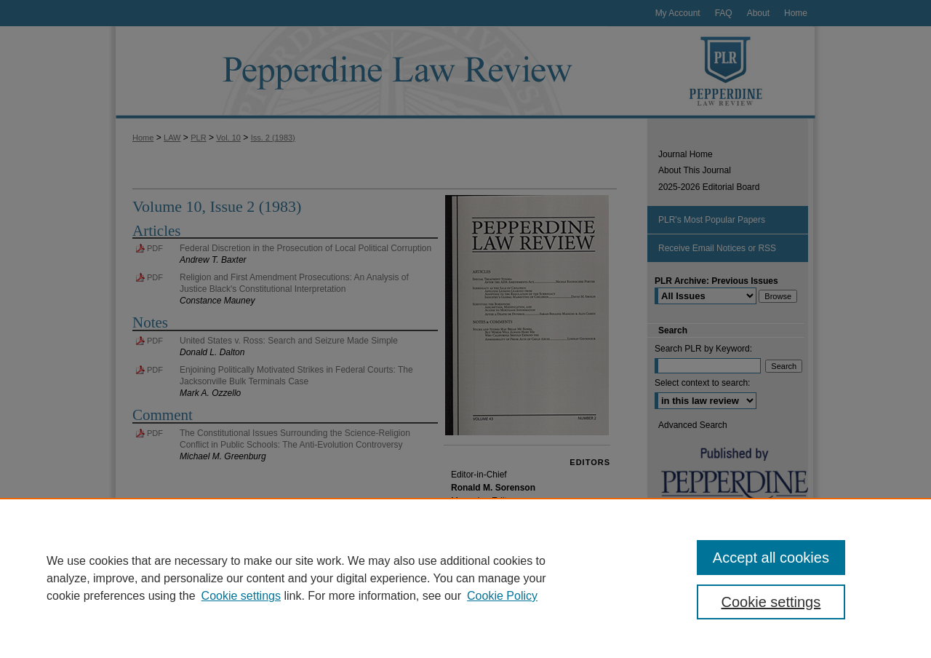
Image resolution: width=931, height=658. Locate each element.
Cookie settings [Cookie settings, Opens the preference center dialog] (771, 602)
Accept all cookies (771, 558)
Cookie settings (241, 596)
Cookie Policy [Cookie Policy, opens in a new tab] (502, 596)
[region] (465, 578)
